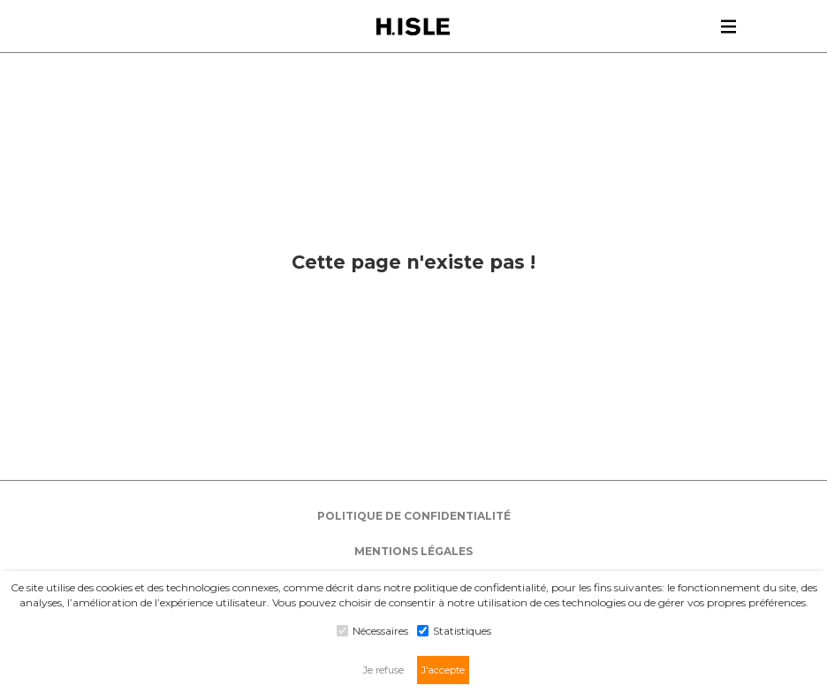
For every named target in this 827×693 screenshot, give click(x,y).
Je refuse (383, 670)
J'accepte (443, 670)
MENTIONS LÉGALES (413, 551)
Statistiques (454, 630)
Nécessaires (372, 630)
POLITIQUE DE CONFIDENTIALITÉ (414, 515)
